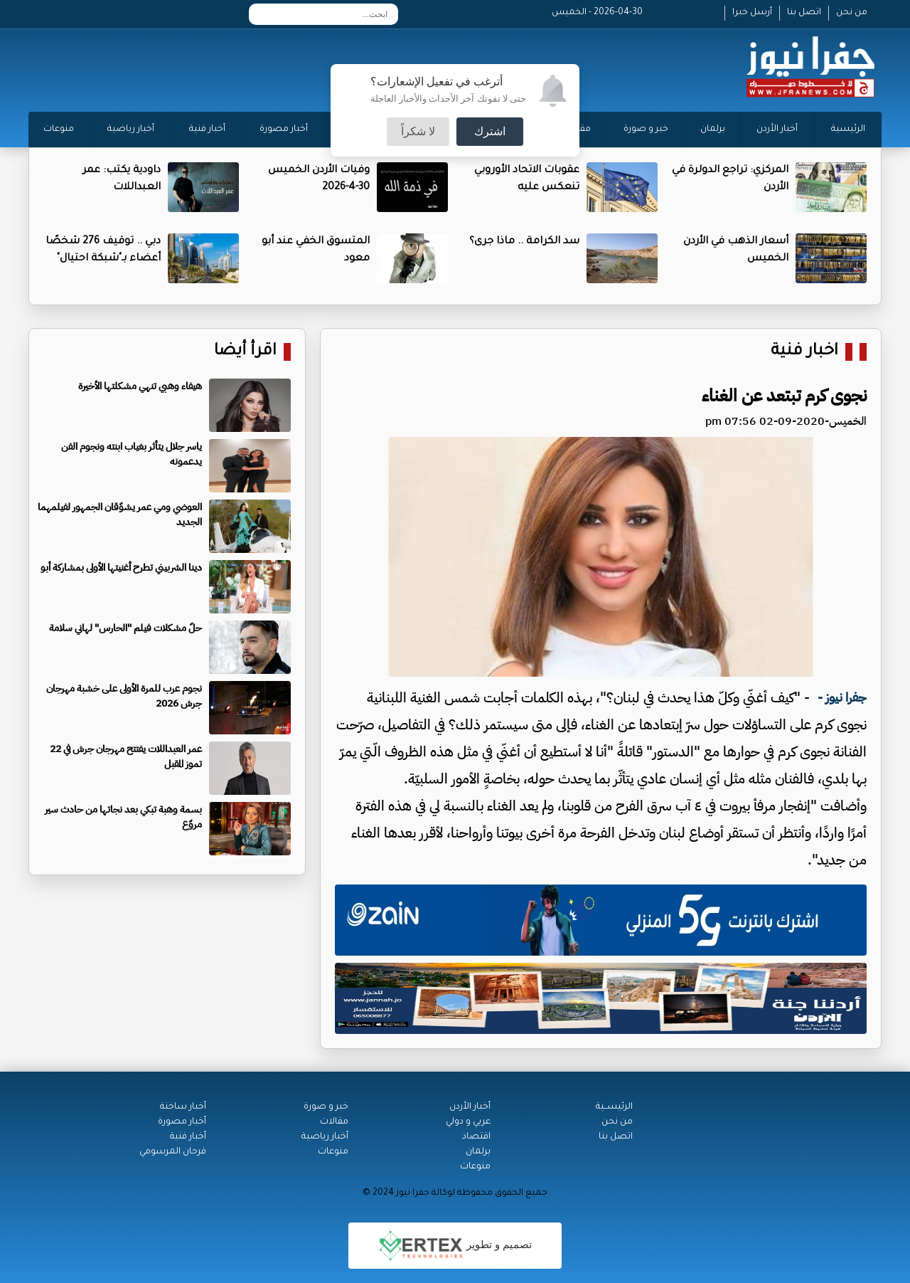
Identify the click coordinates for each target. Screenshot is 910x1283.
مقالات (334, 1122)
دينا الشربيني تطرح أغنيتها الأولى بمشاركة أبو (121, 567)
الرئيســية (614, 1107)
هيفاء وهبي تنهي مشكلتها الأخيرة (140, 386)
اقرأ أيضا (245, 352)
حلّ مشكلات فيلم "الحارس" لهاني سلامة (125, 628)
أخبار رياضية (130, 129)
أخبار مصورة (283, 129)
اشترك (489, 131)
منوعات (58, 129)
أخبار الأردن (777, 129)
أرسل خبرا (752, 13)
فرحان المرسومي (172, 1152)
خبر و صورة (645, 129)
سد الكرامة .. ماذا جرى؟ (524, 242)
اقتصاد (476, 1137)
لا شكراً (418, 131)
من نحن (851, 13)
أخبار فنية (207, 129)
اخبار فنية (804, 352)
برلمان (712, 129)
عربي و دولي (468, 1122)
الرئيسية (848, 129)
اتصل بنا (804, 13)
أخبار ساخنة (183, 1107)
